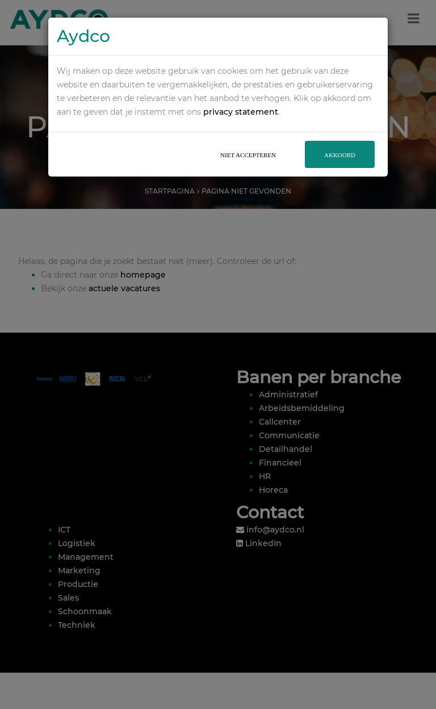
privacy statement (240, 99)
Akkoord (339, 142)
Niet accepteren (248, 142)
